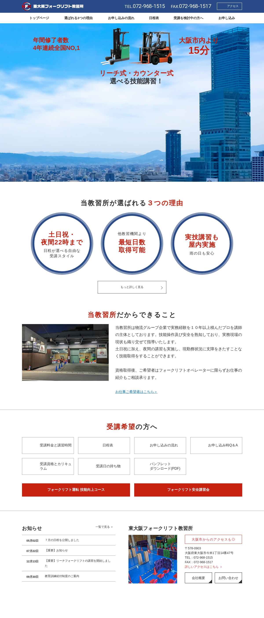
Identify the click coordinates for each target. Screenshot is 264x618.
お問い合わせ (228, 578)
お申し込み (226, 18)
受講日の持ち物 (108, 466)
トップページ (39, 18)
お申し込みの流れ (121, 18)
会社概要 (198, 578)
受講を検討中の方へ (188, 18)
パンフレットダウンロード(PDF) (165, 466)
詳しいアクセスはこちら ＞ (204, 567)
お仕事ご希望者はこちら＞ (139, 392)
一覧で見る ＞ (104, 528)
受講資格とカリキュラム (56, 466)
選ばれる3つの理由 (78, 18)
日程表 (154, 18)
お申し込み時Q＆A (223, 445)
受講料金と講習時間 (56, 445)
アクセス (232, 6)
